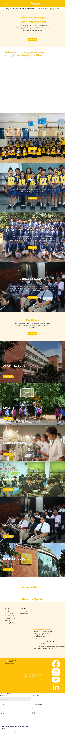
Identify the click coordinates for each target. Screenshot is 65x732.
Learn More (8, 376)
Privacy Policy (9, 623)
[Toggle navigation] (5, 4)
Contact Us (9, 620)
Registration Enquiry (6, 693)
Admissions (9, 613)
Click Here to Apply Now (48, 8)
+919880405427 (44, 644)
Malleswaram (24, 613)
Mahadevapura (24, 611)
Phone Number (38, 704)
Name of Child (37, 695)
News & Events (10, 618)
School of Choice (6, 695)
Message (3, 713)
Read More (32, 39)
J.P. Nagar (23, 608)
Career (7, 608)
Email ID (3, 704)
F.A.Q (7, 611)
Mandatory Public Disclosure (45, 648)
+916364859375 (50, 641)
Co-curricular (9, 616)
